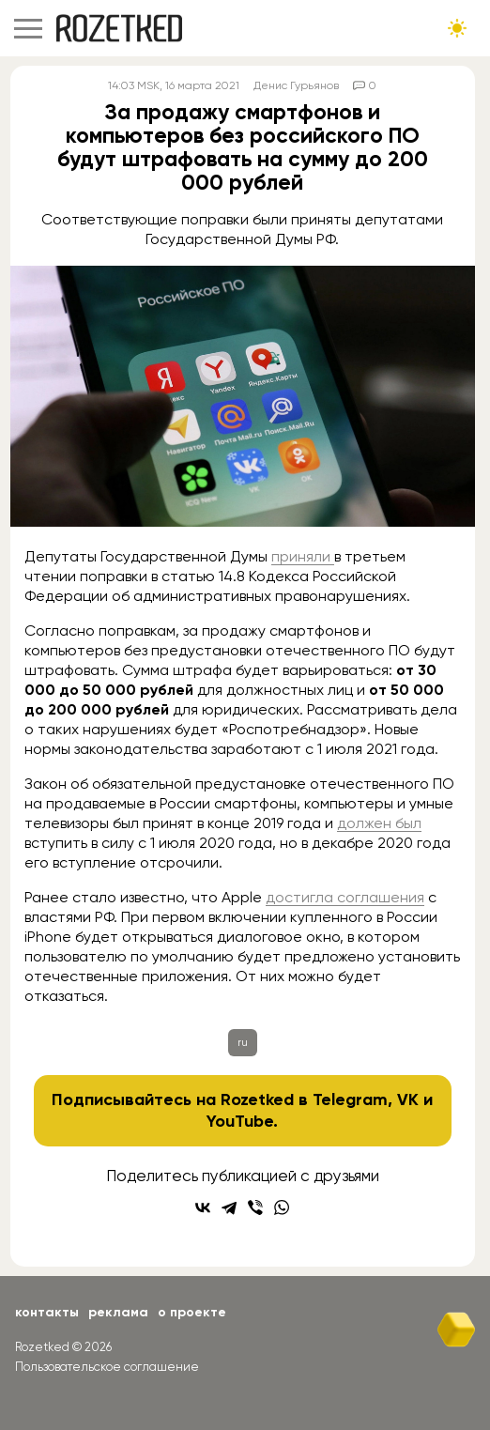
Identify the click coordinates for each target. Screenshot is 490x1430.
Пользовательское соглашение (107, 1367)
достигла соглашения (345, 897)
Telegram (350, 1099)
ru (242, 1042)
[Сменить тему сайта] (457, 28)
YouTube (240, 1121)
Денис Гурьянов (296, 85)
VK (408, 1099)
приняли (302, 556)
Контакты (47, 1312)
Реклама (118, 1312)
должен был (379, 823)
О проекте (192, 1312)
